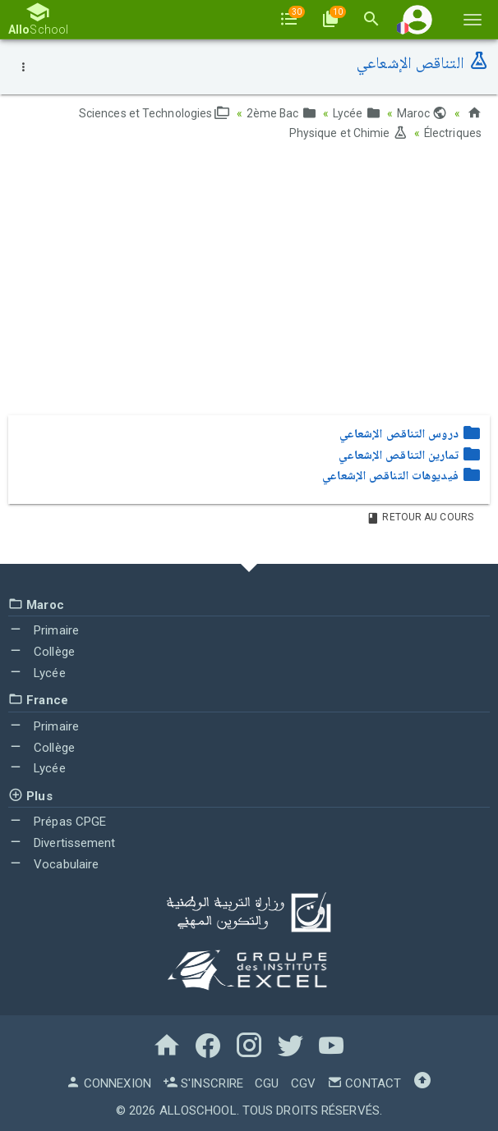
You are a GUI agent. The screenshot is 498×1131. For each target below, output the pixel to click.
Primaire (43, 629)
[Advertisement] (249, 283)
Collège (41, 650)
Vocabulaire (53, 862)
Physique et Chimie (347, 133)
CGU (267, 1081)
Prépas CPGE (57, 820)
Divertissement (62, 842)
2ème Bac (281, 113)
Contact (364, 1081)
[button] (417, 19)
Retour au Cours (420, 516)
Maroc (422, 113)
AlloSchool (198, 1108)
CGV (303, 1081)
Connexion (108, 1081)
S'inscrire (203, 1081)
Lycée (356, 113)
